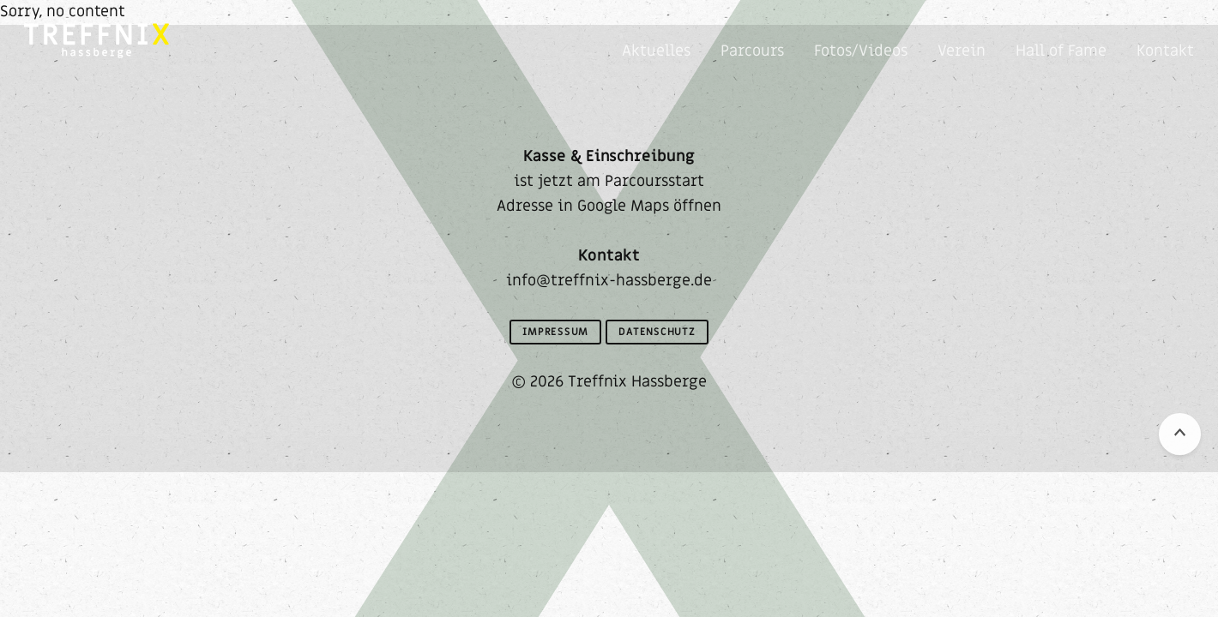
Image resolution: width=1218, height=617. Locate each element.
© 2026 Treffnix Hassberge (609, 382)
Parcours (752, 51)
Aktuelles (656, 51)
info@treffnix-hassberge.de (608, 281)
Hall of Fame (1061, 51)
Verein (962, 51)
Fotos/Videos (860, 51)
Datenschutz (657, 331)
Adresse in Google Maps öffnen (609, 206)
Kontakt (1165, 51)
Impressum (555, 331)
